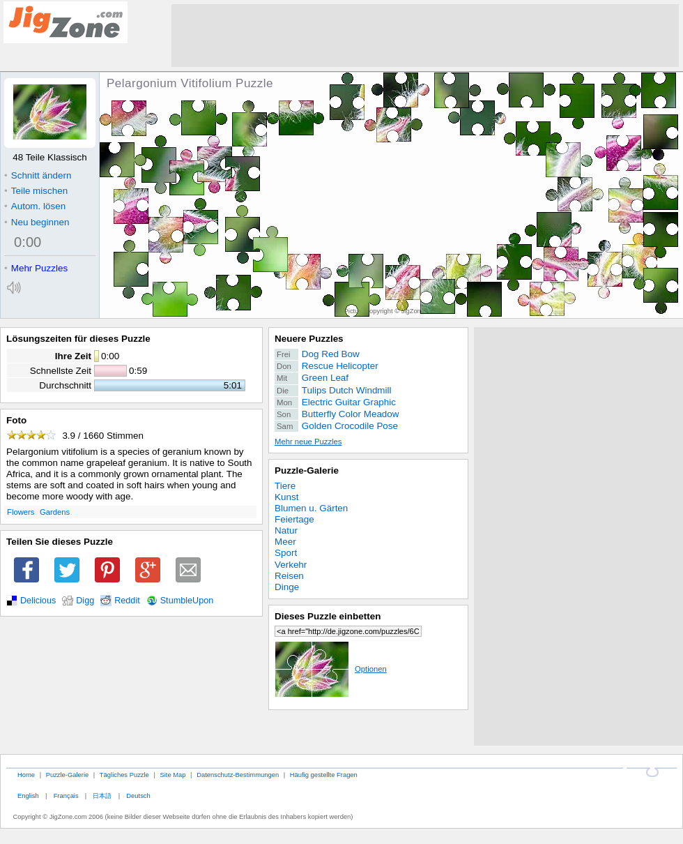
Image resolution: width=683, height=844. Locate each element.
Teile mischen (36, 191)
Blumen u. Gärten (311, 508)
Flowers (20, 512)
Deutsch (138, 795)
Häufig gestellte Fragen (324, 774)
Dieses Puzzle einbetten (328, 616)
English (28, 795)
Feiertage (294, 519)
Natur (286, 530)
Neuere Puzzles (309, 338)
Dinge (287, 587)
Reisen (289, 576)
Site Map (172, 774)
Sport (286, 553)
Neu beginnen (36, 222)
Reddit (127, 600)
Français (66, 795)
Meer (285, 541)
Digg (85, 600)
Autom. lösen (35, 206)
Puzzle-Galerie (307, 470)
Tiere (285, 486)
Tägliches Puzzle (124, 774)
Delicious (38, 600)
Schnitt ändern (37, 175)
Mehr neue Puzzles (308, 441)
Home (26, 774)
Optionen (331, 669)
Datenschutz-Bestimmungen (238, 774)
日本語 (102, 795)
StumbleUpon (187, 600)
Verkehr (291, 564)
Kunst (286, 497)
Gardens (55, 512)
